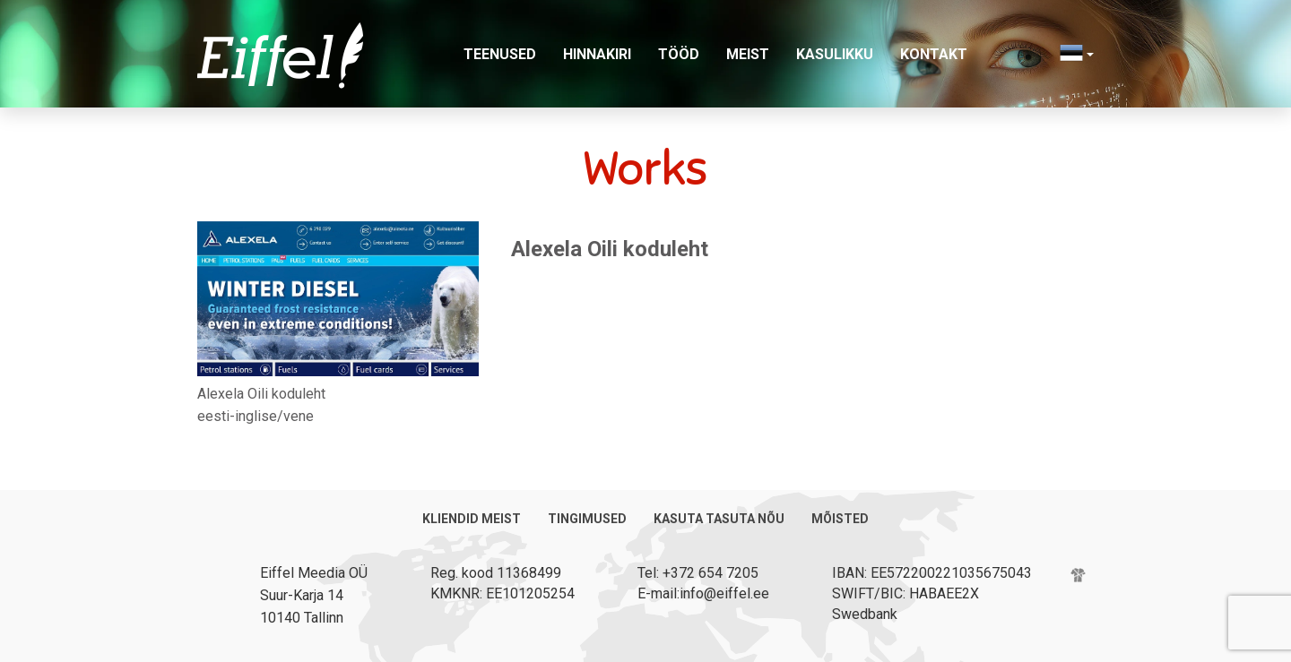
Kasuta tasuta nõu (719, 519)
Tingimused (587, 519)
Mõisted (840, 519)
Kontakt (933, 54)
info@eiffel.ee (724, 593)
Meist (747, 54)
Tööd (678, 54)
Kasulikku (834, 54)
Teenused (500, 54)
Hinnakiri (597, 54)
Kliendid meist (471, 519)
